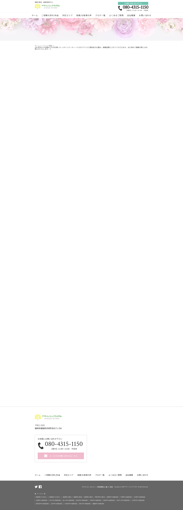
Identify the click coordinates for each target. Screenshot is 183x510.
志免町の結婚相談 (139, 497)
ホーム (35, 15)
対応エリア (67, 15)
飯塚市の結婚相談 (82, 500)
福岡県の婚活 (67, 497)
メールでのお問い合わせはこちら (63, 455)
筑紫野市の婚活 (100, 497)
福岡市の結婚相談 (112, 497)
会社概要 (131, 15)
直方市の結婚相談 (55, 500)
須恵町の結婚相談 (41, 500)
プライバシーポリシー (89, 487)
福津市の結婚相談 (109, 500)
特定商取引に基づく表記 (105, 487)
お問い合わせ (145, 15)
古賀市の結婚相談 (56, 503)
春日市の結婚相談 (85, 503)
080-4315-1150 (135, 7)
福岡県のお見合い (41, 497)
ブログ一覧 (100, 15)
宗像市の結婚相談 (95, 500)
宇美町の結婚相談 (126, 497)
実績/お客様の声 (84, 15)
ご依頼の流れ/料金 (50, 15)
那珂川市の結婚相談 (123, 500)
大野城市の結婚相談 (70, 503)
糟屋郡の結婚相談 (98, 503)
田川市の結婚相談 (68, 500)
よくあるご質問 (116, 15)
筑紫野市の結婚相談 (42, 503)
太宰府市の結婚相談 (138, 500)
